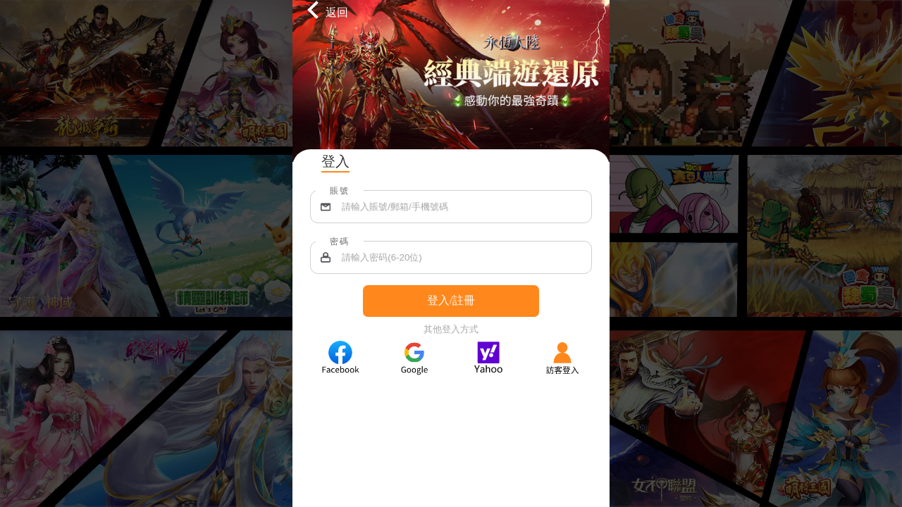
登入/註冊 (451, 300)
